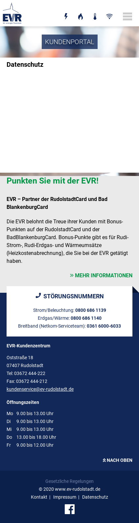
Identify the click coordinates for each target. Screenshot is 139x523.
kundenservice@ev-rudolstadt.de (40, 389)
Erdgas (80, 12)
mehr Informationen (103, 275)
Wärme (95, 12)
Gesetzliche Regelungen (69, 481)
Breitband (109, 12)
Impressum (64, 497)
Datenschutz (95, 497)
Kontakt (39, 497)
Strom (66, 12)
